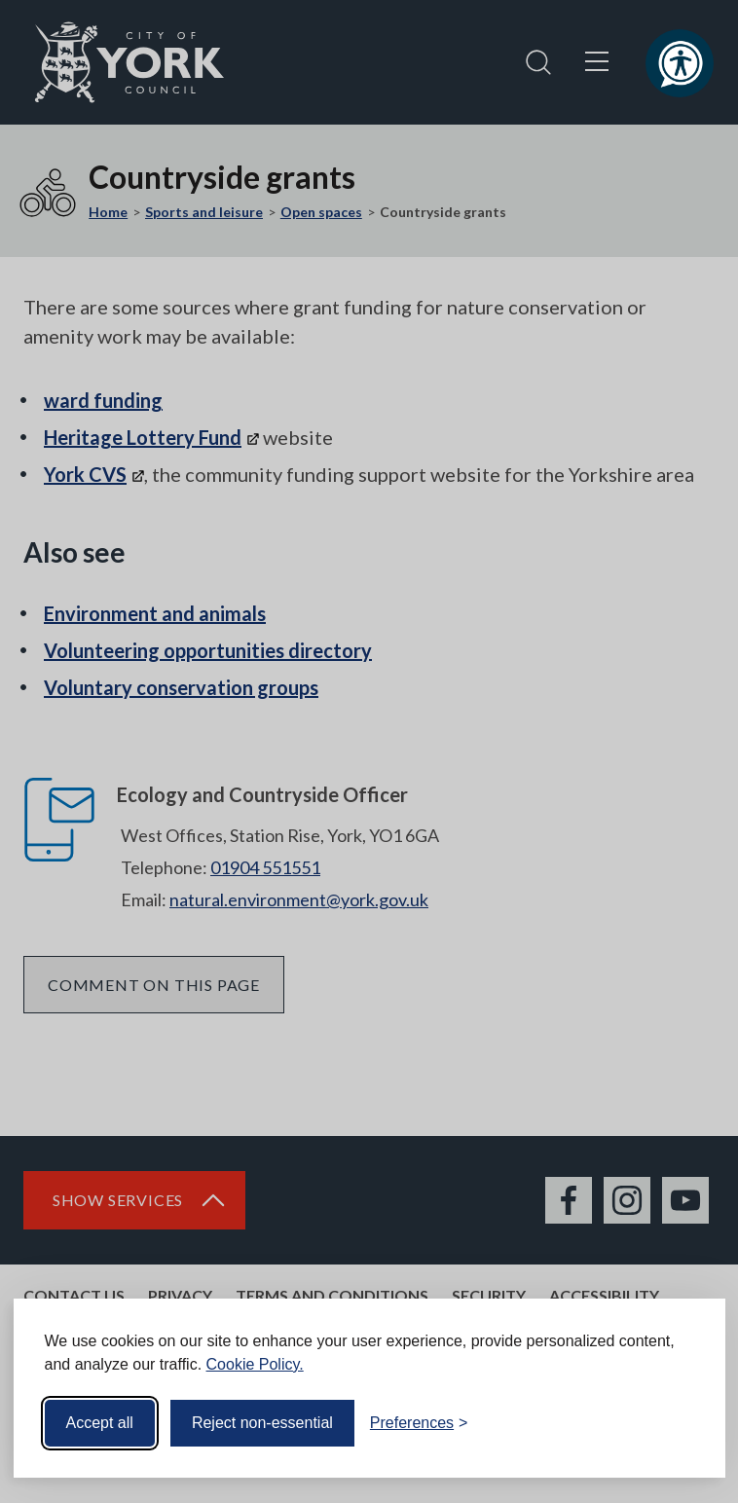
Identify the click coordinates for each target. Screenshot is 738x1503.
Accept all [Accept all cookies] (99, 1422)
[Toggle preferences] (419, 1423)
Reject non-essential (262, 1422)
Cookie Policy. (255, 1364)
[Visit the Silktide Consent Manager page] (682, 1423)
